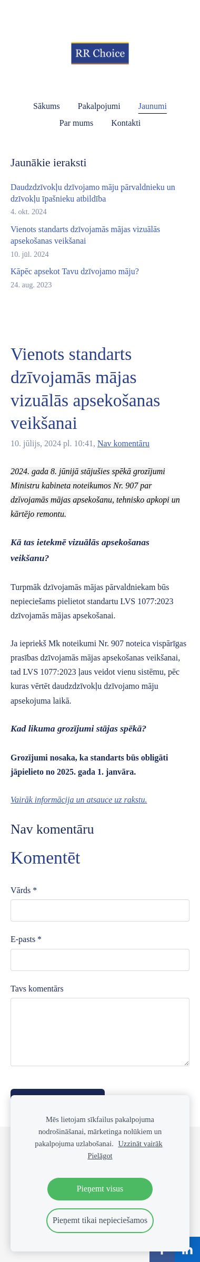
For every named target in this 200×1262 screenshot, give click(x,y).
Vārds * (24, 890)
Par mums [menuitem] (76, 122)
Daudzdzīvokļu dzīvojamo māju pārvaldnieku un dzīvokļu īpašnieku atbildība (93, 193)
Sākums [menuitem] (46, 106)
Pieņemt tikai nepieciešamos (100, 1220)
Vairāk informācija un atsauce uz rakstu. (79, 799)
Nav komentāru (123, 443)
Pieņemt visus (100, 1188)
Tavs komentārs (37, 988)
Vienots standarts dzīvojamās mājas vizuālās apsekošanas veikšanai (85, 235)
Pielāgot (99, 1155)
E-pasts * (26, 939)
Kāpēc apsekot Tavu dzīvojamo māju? (75, 271)
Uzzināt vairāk (140, 1143)
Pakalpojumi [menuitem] (99, 106)
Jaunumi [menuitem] (152, 106)
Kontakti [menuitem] (126, 122)
